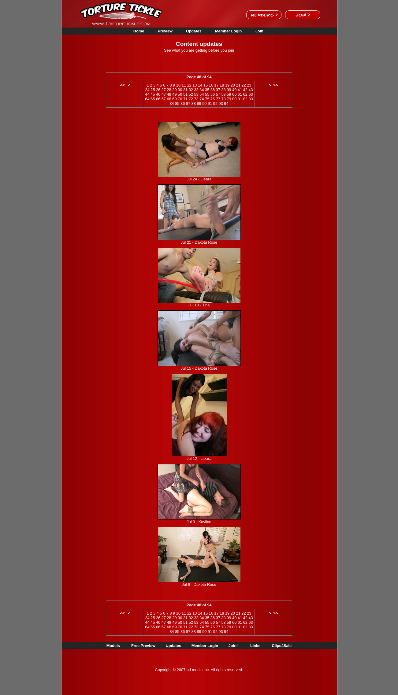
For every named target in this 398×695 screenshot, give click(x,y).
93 (221, 103)
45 (153, 94)
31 (185, 89)
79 (229, 99)
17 (216, 85)
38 (223, 89)
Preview (165, 31)
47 (164, 94)
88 (194, 103)
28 (169, 89)
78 (223, 99)
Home (138, 31)
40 (234, 89)
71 (185, 99)
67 (164, 99)
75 (207, 99)
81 (240, 99)
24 (147, 89)
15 (205, 85)
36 (212, 89)
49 (174, 94)
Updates (194, 31)
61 (240, 94)
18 (222, 85)
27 (164, 89)
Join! (260, 31)
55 (207, 94)
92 (215, 103)
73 (196, 99)
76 (212, 99)
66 (158, 99)
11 (184, 85)
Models (113, 645)
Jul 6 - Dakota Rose (199, 584)
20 (233, 85)
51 (185, 94)
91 (210, 103)
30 (180, 89)
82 (245, 99)
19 (227, 85)
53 (196, 94)
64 (147, 99)
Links (255, 645)
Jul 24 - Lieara (199, 179)
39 (229, 89)
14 (200, 85)
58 (223, 94)
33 (196, 89)
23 (249, 85)
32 (191, 89)
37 (218, 89)
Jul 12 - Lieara (199, 458)
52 (191, 94)
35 (207, 89)
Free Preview (143, 645)
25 (153, 89)
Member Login (228, 31)
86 (182, 103)
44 (147, 94)
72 (191, 99)
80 (234, 99)
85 (177, 103)
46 (158, 94)
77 (218, 99)
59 (229, 94)
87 (188, 103)
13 (194, 85)
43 (250, 89)
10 (178, 85)
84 (171, 103)
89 (199, 103)
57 (218, 94)
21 (238, 85)
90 (204, 103)
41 (240, 89)
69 (174, 99)
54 (201, 94)
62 (245, 94)
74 (201, 99)
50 (180, 94)
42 (245, 89)
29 (174, 89)
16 (211, 85)
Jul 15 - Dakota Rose (199, 368)
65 (153, 99)
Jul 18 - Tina (199, 305)
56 (212, 94)
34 (201, 89)
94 (226, 103)
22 (243, 85)
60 (234, 94)
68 (169, 99)
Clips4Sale (282, 645)
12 (189, 85)
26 (158, 89)
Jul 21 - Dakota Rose (199, 242)
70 (180, 99)
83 (250, 99)
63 (250, 94)
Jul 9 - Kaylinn (199, 521)
